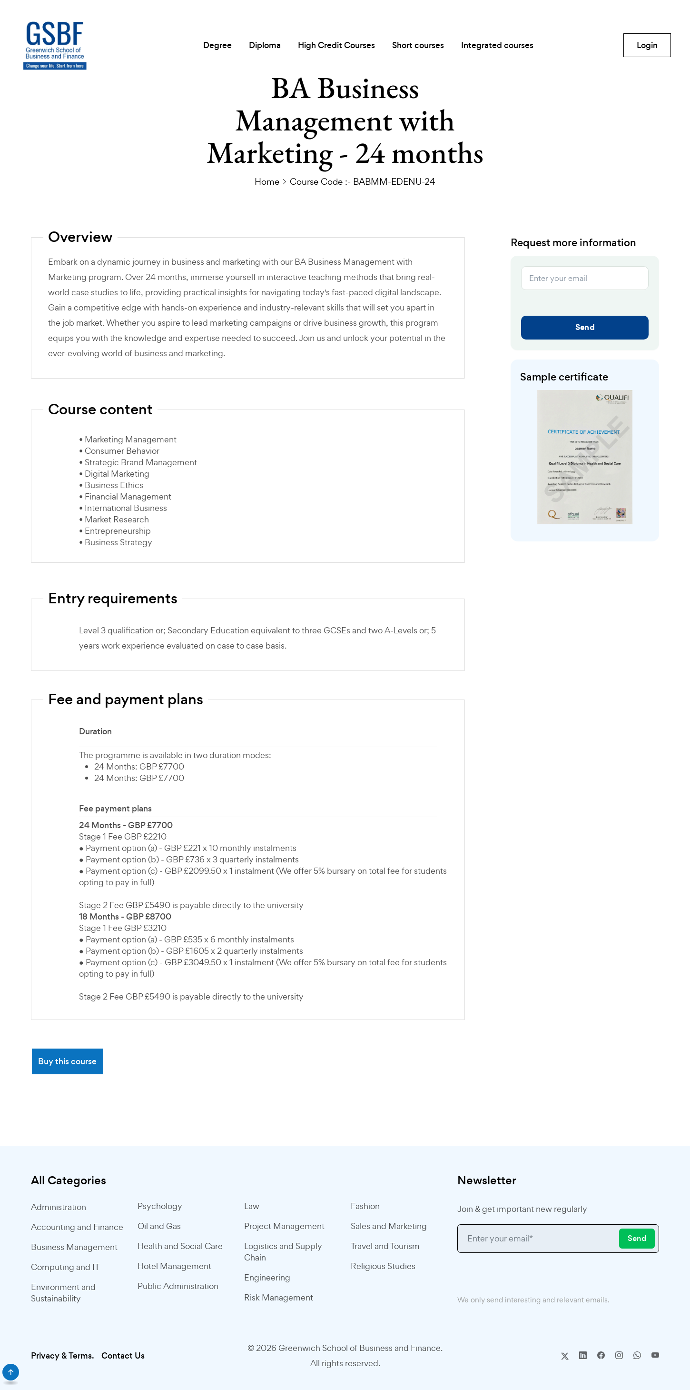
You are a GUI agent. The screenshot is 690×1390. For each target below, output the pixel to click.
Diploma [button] (265, 45)
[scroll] (10, 1372)
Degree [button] (217, 45)
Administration (58, 1206)
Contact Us (123, 1355)
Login (647, 45)
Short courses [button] (418, 45)
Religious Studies (383, 1265)
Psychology (160, 1205)
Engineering (267, 1277)
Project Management (284, 1225)
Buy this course (67, 1061)
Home (267, 181)
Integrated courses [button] (497, 45)
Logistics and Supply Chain (283, 1251)
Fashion (365, 1205)
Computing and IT (65, 1266)
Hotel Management (174, 1265)
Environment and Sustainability (63, 1292)
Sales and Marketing (389, 1225)
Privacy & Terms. (62, 1355)
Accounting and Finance (77, 1226)
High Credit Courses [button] (336, 45)
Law (251, 1205)
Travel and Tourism (385, 1245)
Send (584, 327)
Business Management (74, 1246)
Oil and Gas (159, 1225)
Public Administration (178, 1285)
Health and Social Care (180, 1245)
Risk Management (278, 1297)
